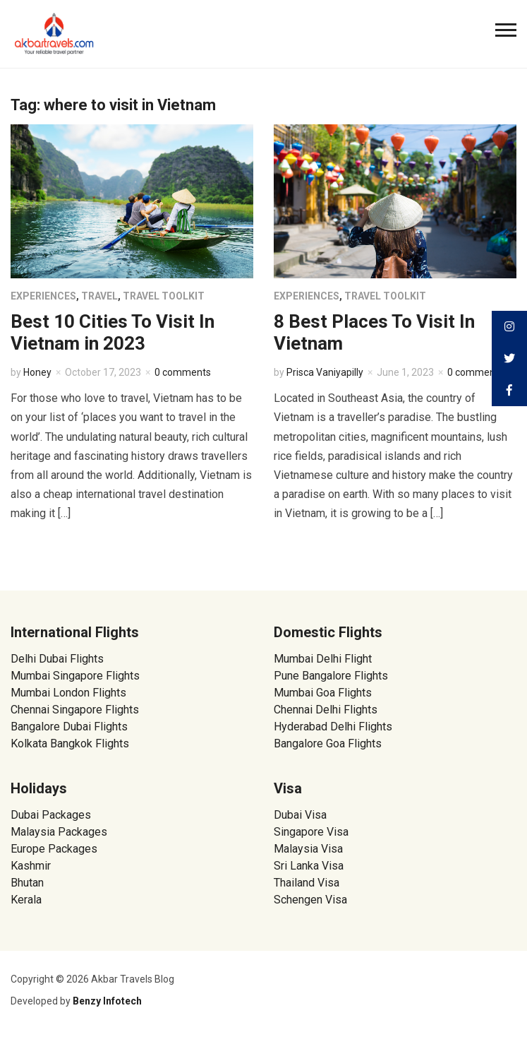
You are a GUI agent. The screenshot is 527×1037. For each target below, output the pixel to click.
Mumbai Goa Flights (323, 692)
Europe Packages (54, 848)
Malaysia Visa (308, 848)
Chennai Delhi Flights (325, 709)
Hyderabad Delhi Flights (333, 726)
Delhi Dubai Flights (57, 658)
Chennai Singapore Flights (75, 709)
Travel (99, 296)
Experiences (43, 296)
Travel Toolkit (164, 296)
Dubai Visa (300, 815)
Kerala (26, 899)
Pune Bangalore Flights (331, 675)
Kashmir (31, 865)
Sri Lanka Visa (310, 865)
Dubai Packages (51, 815)
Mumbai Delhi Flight (323, 658)
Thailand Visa (306, 882)
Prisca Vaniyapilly (324, 372)
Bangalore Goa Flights (328, 743)
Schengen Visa (310, 899)
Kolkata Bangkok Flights (70, 743)
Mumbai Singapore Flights (75, 675)
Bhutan (27, 882)
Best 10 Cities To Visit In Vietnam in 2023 (112, 332)
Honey (37, 372)
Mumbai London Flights (68, 692)
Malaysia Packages (59, 832)
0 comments (183, 372)
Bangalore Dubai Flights (69, 726)
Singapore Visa (311, 832)
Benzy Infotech (107, 1001)
